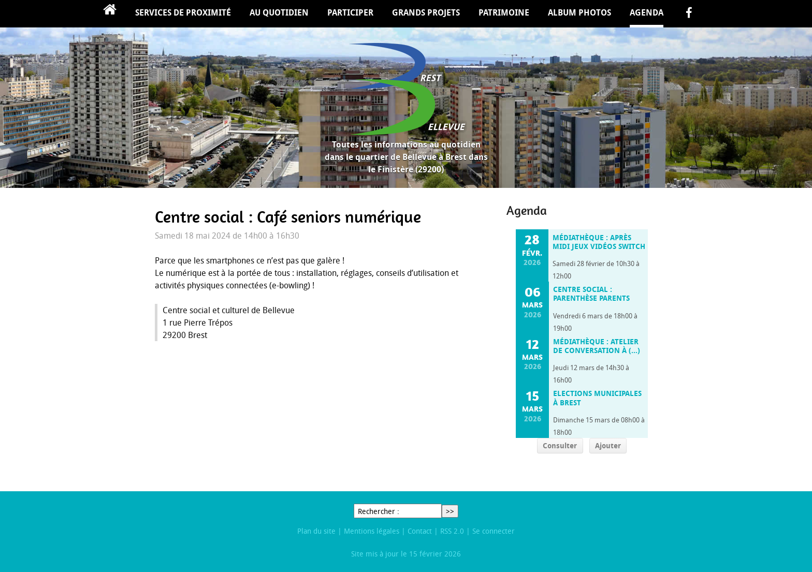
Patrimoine (504, 12)
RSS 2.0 (452, 531)
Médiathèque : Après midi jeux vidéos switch (599, 242)
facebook (688, 13)
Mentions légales (371, 531)
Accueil (110, 13)
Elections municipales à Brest (597, 397)
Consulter (560, 445)
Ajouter (608, 445)
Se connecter (493, 531)
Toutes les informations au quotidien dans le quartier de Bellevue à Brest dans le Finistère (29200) (406, 157)
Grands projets (426, 12)
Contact (420, 531)
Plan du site (316, 531)
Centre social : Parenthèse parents (591, 293)
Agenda (646, 12)
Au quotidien (279, 12)
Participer (350, 12)
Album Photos (579, 12)
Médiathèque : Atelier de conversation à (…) (596, 346)
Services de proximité (183, 12)
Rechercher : (378, 511)
